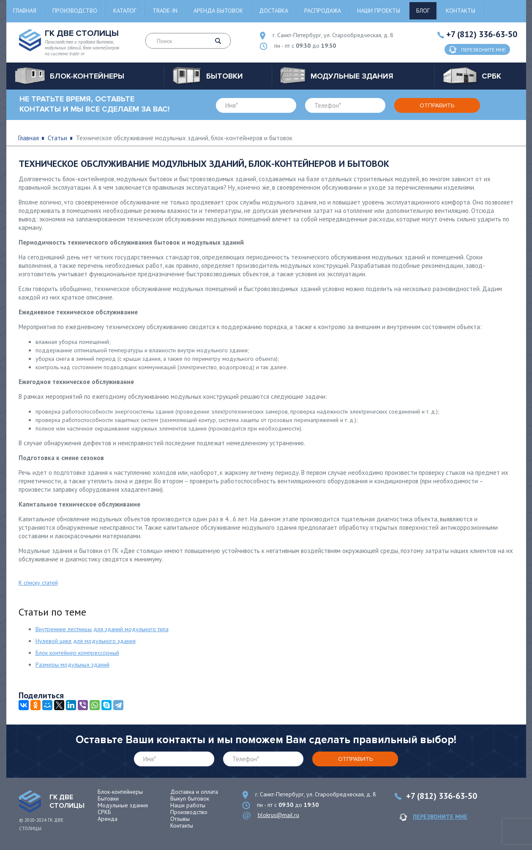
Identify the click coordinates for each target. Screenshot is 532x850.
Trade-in (165, 10)
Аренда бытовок (218, 10)
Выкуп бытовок (189, 798)
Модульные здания (123, 805)
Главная (24, 10)
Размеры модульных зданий (72, 664)
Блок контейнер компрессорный (77, 653)
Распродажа (322, 10)
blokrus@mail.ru (278, 815)
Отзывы (180, 818)
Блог (423, 10)
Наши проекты (378, 10)
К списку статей (38, 582)
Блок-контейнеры (120, 791)
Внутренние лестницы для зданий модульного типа (102, 629)
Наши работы (187, 805)
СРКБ (104, 812)
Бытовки (108, 798)
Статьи (57, 138)
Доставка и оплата (194, 791)
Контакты (460, 10)
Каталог (124, 10)
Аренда (107, 818)
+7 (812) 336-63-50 (481, 34)
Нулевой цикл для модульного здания (85, 641)
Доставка (273, 10)
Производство (74, 10)
